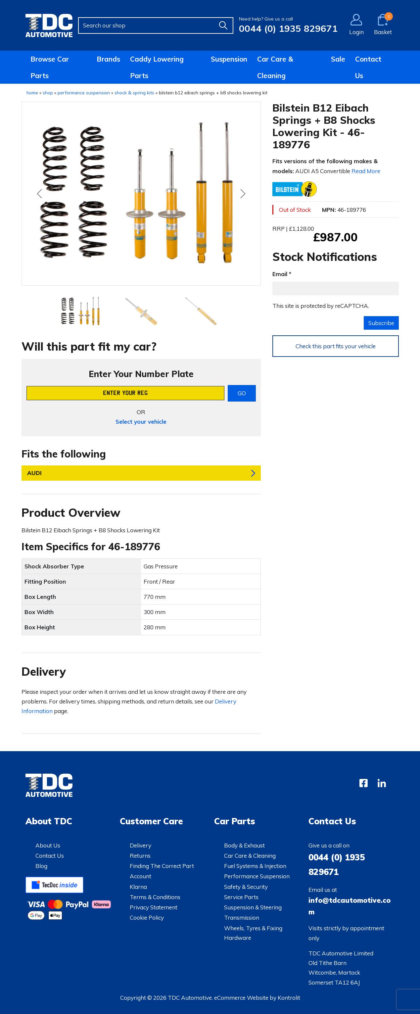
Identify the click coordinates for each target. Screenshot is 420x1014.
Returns (140, 855)
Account (140, 876)
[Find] (223, 25)
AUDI (34, 472)
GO (242, 393)
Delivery (140, 845)
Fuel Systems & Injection (255, 865)
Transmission (241, 917)
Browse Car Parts (49, 67)
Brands (108, 59)
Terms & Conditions (155, 896)
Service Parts (241, 896)
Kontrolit (289, 997)
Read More (365, 171)
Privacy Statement (153, 907)
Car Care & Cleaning (275, 67)
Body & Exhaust (244, 845)
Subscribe (381, 322)
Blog (41, 865)
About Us (47, 845)
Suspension (229, 59)
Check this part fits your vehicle (336, 346)
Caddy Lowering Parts (157, 67)
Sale (338, 59)
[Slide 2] (201, 311)
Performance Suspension (257, 876)
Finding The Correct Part (162, 865)
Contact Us (368, 67)
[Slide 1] (141, 311)
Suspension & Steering (253, 907)
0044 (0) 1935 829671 (288, 28)
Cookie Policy (147, 917)
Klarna (138, 886)
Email (279, 273)
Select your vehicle (141, 421)
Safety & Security (246, 886)
